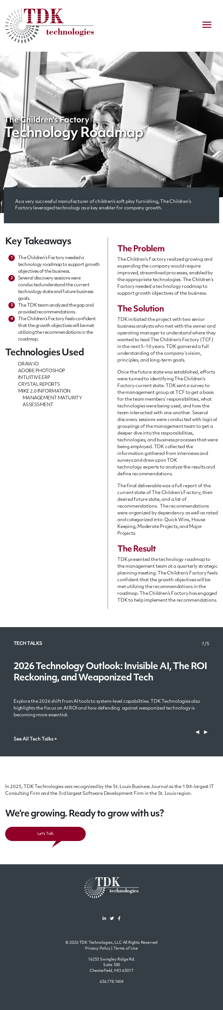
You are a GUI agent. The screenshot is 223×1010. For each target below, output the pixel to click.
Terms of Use (125, 949)
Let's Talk (45, 834)
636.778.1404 (111, 982)
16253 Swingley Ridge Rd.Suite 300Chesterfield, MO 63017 (111, 965)
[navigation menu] (207, 26)
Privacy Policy (98, 949)
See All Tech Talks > (35, 739)
